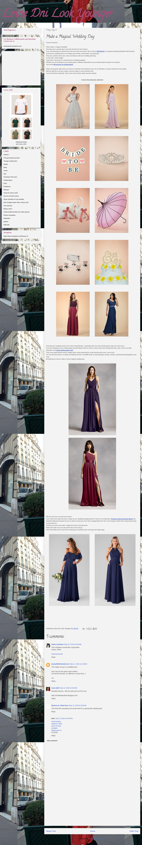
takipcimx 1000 (56, 724)
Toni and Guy (8, 205)
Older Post (134, 831)
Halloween (7, 218)
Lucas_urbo (22, 144)
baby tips (7, 225)
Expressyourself (57, 654)
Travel (5, 170)
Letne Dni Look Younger (57, 14)
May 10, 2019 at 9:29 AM (73, 644)
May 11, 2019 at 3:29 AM (78, 664)
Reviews (6, 190)
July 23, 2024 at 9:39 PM (64, 718)
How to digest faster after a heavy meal (16, 202)
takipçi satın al (56, 730)
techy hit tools (56, 726)
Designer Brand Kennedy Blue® (122, 519)
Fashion (6, 154)
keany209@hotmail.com (60, 664)
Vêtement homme (21, 142)
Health (6, 164)
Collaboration (8, 180)
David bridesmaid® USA (64, 350)
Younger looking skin (10, 161)
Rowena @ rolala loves (59, 705)
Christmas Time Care (10, 177)
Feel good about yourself (12, 158)
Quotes (6, 221)
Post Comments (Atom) (97, 839)
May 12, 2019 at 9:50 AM (77, 705)
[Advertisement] (92, 810)
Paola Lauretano (57, 644)
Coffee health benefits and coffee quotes (16, 212)
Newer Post (51, 831)
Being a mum (8, 209)
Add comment (52, 741)
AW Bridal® (101, 51)
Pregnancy (7, 186)
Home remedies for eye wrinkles (14, 199)
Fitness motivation (9, 215)
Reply (53, 657)
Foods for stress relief (11, 193)
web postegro (56, 721)
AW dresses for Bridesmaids (63, 64)
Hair (5, 174)
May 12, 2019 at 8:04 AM (68, 688)
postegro (54, 728)
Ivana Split (55, 688)
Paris (5, 183)
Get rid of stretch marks (11, 196)
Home (92, 831)
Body (5, 167)
